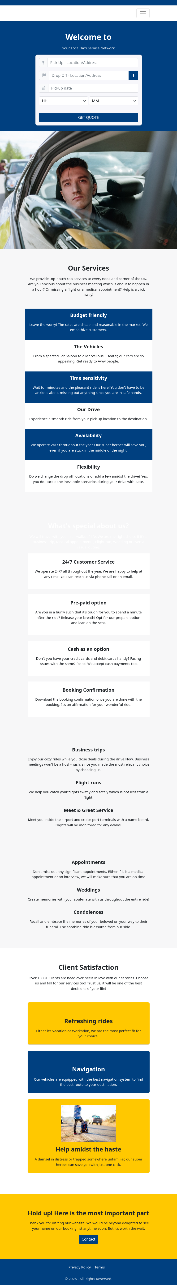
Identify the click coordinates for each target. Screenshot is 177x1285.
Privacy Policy (80, 1267)
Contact (88, 1239)
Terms (100, 1267)
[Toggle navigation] (143, 13)
